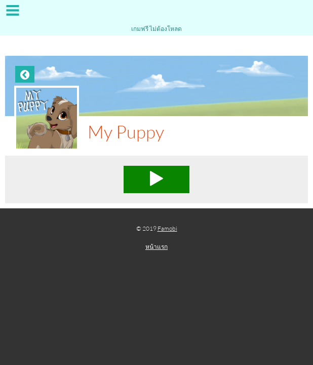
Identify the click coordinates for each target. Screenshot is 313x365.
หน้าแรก (156, 246)
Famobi (167, 228)
